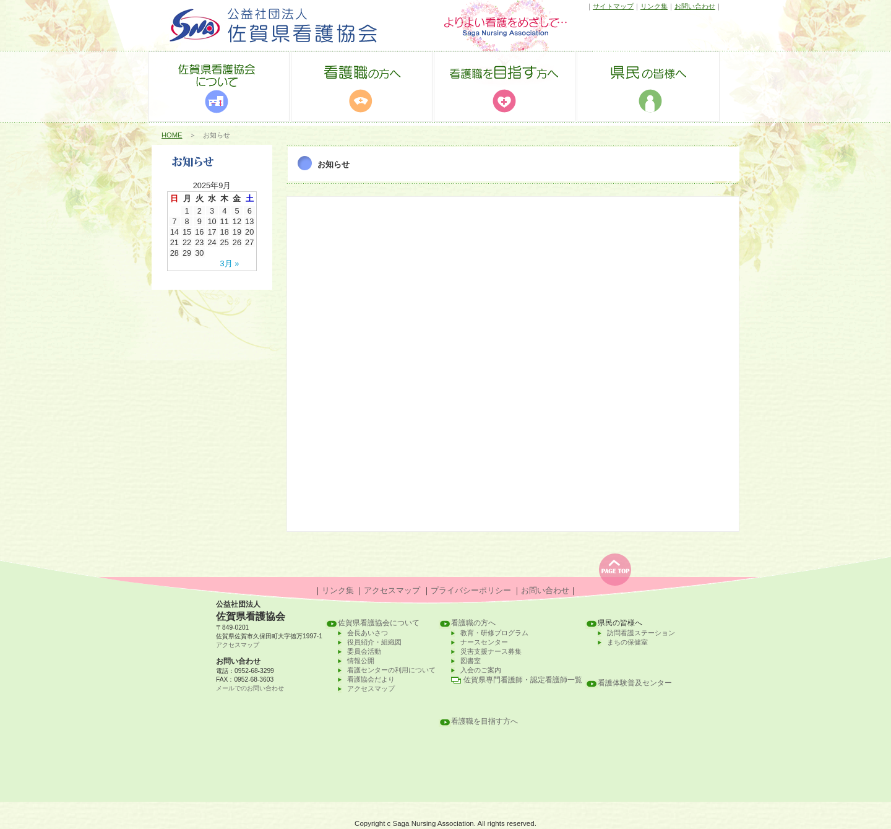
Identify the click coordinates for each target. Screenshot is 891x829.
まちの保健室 (627, 642)
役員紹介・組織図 (374, 642)
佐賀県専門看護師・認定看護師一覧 (522, 679)
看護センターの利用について (391, 670)
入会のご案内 (480, 670)
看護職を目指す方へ (484, 721)
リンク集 (654, 6)
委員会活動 (364, 651)
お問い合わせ (694, 6)
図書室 (470, 660)
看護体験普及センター (635, 683)
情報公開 (360, 660)
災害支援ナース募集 (491, 651)
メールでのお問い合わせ (250, 688)
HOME (172, 135)
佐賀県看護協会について (379, 622)
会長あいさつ (367, 632)
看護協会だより (371, 679)
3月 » (229, 263)
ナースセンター (484, 642)
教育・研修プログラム (494, 632)
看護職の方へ (473, 622)
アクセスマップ (392, 590)
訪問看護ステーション (641, 632)
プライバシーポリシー (471, 590)
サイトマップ (613, 6)
